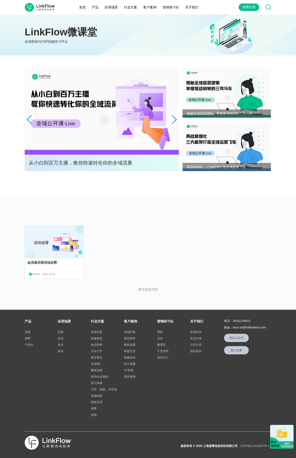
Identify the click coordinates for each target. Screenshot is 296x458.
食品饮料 (96, 344)
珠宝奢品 (96, 357)
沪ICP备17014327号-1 (254, 446)
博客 (160, 332)
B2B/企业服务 (100, 376)
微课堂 (161, 344)
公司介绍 (196, 344)
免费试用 (249, 7)
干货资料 (163, 351)
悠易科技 (196, 332)
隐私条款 (196, 351)
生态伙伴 (196, 338)
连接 (27, 332)
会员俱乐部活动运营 (42, 262)
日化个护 (96, 351)
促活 (61, 338)
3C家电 (95, 363)
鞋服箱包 (96, 338)
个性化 (29, 344)
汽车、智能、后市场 (104, 389)
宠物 (94, 414)
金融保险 (96, 395)
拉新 (61, 332)
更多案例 (129, 376)
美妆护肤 (96, 332)
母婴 (94, 408)
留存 (61, 351)
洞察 (27, 338)
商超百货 (96, 402)
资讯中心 (163, 357)
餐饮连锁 (96, 370)
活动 (160, 338)
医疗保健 (96, 383)
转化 (61, 344)
